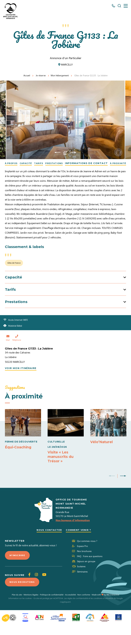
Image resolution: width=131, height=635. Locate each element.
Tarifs (42, 163)
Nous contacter (48, 539)
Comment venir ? (79, 539)
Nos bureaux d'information (73, 529)
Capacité (28, 163)
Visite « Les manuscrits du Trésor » (62, 465)
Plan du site (17, 604)
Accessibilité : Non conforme (77, 604)
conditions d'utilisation (103, 608)
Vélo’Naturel (102, 450)
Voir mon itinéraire (20, 376)
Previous (57, 152)
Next (73, 152)
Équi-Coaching (19, 455)
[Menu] (126, 6)
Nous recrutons (23, 591)
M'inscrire (18, 564)
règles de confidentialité (77, 608)
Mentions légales (31, 604)
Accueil (26, 75)
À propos (10, 163)
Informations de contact (94, 163)
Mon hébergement (60, 75)
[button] (6, 618)
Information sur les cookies (20, 608)
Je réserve (41, 75)
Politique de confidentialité (51, 604)
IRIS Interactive (113, 604)
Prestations (60, 163)
